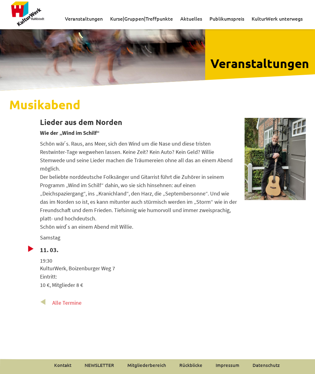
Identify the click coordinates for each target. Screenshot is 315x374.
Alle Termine (67, 302)
